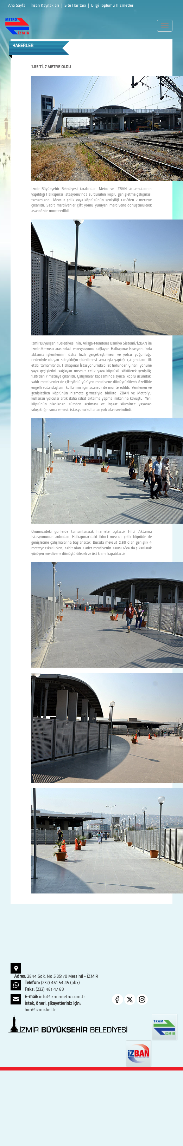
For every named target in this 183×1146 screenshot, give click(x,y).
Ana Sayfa (17, 6)
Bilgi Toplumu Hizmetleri (112, 6)
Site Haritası (75, 6)
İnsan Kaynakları (45, 6)
